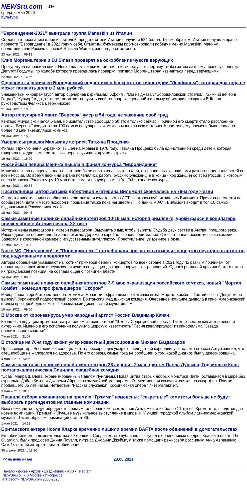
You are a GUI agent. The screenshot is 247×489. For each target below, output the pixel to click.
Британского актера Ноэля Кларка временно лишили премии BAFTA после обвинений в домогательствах (119, 429)
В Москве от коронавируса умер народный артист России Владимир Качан (85, 315)
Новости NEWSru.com (24, 479)
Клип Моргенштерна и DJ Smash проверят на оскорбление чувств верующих (87, 60)
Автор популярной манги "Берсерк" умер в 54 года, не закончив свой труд (84, 115)
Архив (36, 471)
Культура (9, 17)
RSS (70, 471)
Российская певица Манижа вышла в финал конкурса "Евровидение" (79, 164)
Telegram (84, 471)
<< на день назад (17, 459)
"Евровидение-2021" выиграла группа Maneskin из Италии (66, 33)
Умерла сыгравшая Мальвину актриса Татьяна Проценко (65, 142)
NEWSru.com (21, 6)
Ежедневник (54, 471)
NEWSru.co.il (12, 475)
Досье (23, 471)
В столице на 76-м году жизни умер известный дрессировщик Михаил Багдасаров (93, 342)
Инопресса (54, 475)
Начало (8, 471)
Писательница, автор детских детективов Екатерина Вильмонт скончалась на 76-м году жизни (107, 191)
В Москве (34, 475)
